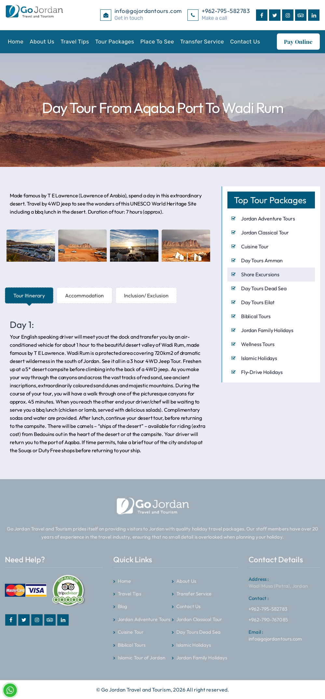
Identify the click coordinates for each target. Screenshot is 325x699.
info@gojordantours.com (275, 635)
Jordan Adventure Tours (268, 218)
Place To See (157, 41)
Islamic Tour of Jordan (141, 657)
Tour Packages (114, 41)
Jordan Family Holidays (267, 330)
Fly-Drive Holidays (261, 371)
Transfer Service (202, 41)
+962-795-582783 (268, 602)
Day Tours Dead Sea (263, 288)
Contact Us (245, 41)
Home (15, 41)
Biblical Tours (256, 316)
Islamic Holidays (259, 358)
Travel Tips (75, 41)
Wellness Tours (258, 344)
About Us (42, 41)
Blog (122, 606)
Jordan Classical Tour (265, 232)
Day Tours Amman (262, 260)
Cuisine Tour (255, 246)
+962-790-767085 (268, 619)
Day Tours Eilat (258, 302)
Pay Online (298, 42)
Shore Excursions (260, 274)
